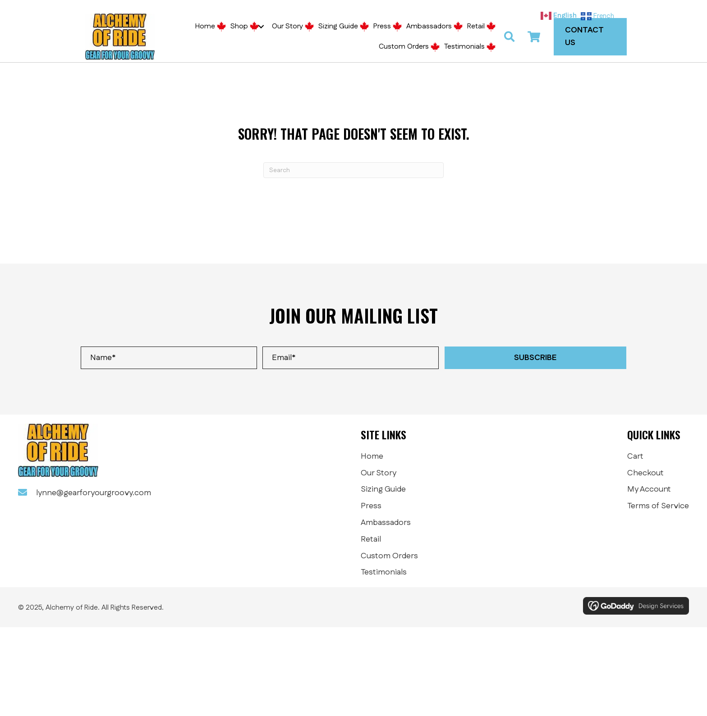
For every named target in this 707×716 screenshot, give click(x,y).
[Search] (353, 170)
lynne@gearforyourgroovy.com (93, 493)
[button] (261, 26)
